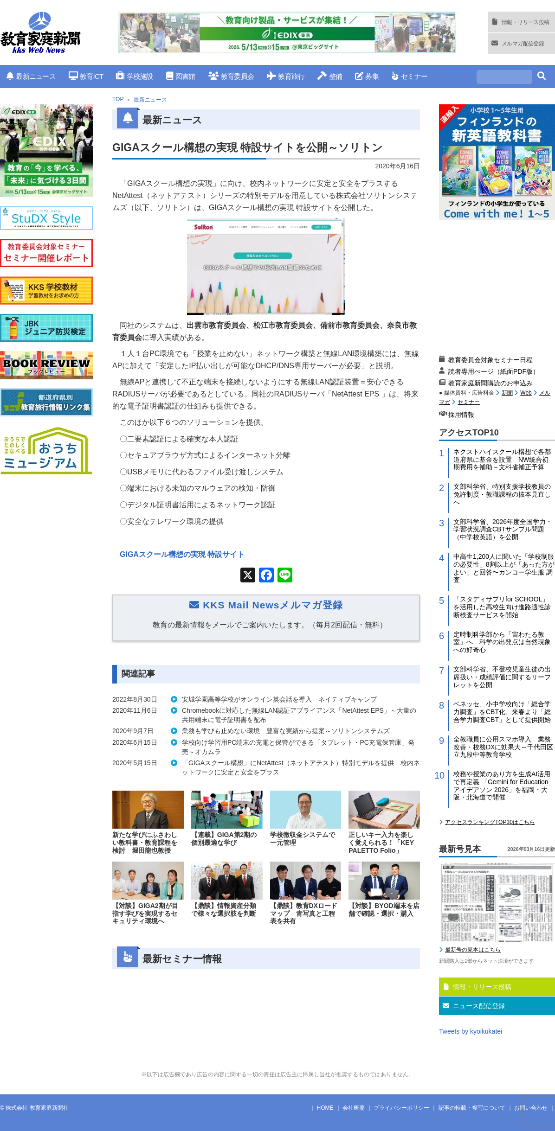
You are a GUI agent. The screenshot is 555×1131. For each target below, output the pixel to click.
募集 (367, 76)
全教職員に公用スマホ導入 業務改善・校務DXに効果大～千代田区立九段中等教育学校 (503, 747)
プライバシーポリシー (401, 1108)
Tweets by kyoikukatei (470, 1031)
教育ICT (86, 76)
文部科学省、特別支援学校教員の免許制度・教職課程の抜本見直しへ (502, 494)
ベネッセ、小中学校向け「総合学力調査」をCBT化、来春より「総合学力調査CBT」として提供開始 (502, 711)
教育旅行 (285, 76)
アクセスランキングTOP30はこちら (490, 822)
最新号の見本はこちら (473, 949)
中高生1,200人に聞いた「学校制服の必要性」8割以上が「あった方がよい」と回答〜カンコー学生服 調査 (504, 568)
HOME (325, 1108)
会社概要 (353, 1108)
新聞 (507, 393)
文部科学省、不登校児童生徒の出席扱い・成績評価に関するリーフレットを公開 (502, 677)
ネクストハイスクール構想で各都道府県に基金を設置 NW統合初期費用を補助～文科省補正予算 (502, 459)
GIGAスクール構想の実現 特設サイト (182, 554)
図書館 (180, 76)
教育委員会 (231, 76)
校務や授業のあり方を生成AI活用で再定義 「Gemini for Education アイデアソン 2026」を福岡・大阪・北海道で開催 (501, 785)
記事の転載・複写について (472, 1108)
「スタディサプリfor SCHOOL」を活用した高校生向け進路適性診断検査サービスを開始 (502, 607)
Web (525, 393)
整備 (329, 76)
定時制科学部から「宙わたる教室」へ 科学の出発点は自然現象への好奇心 (502, 642)
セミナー (409, 76)
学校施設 (134, 76)
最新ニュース (31, 76)
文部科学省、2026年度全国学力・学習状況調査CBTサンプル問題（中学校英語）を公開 (502, 529)
